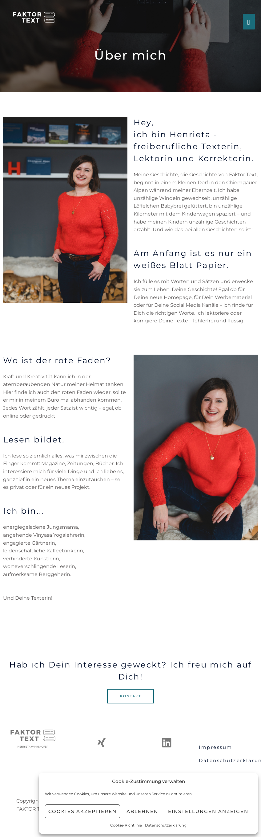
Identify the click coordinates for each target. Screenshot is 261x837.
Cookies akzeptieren (82, 811)
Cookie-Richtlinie (126, 825)
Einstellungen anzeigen (208, 811)
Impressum (215, 747)
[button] (130, 696)
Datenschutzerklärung (166, 825)
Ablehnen (142, 811)
